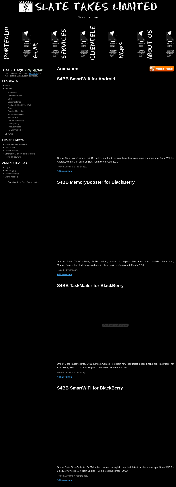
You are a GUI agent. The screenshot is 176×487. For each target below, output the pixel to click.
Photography (13, 124)
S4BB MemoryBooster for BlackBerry (96, 182)
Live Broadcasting (16, 120)
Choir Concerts (11, 151)
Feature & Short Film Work (19, 105)
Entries (10, 170)
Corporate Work (15, 96)
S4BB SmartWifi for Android (86, 78)
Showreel (9, 134)
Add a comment (64, 171)
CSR (10, 99)
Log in (7, 167)
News (131, 42)
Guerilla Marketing (16, 111)
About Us (160, 42)
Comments (12, 174)
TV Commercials (15, 130)
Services (74, 42)
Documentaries (14, 102)
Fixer (10, 108)
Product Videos (14, 127)
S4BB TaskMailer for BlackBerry (90, 285)
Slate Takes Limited (30, 182)
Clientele (102, 42)
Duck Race (10, 147)
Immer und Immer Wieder (16, 144)
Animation (12, 92)
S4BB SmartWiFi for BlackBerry (90, 387)
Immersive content (16, 114)
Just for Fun (13, 117)
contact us (33, 73)
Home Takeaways (13, 157)
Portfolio (16, 42)
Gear (45, 42)
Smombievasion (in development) (20, 154)
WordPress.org (11, 177)
